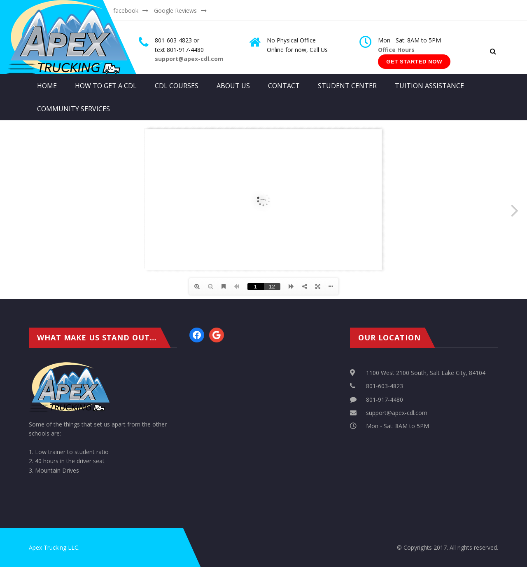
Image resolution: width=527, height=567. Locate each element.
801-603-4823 (384, 386)
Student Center (347, 85)
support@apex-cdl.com (396, 413)
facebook (125, 10)
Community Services (73, 108)
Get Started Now (414, 62)
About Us (233, 85)
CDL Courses (176, 85)
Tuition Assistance (429, 85)
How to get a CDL (106, 85)
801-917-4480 (384, 399)
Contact (284, 85)
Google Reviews (175, 10)
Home (47, 85)
